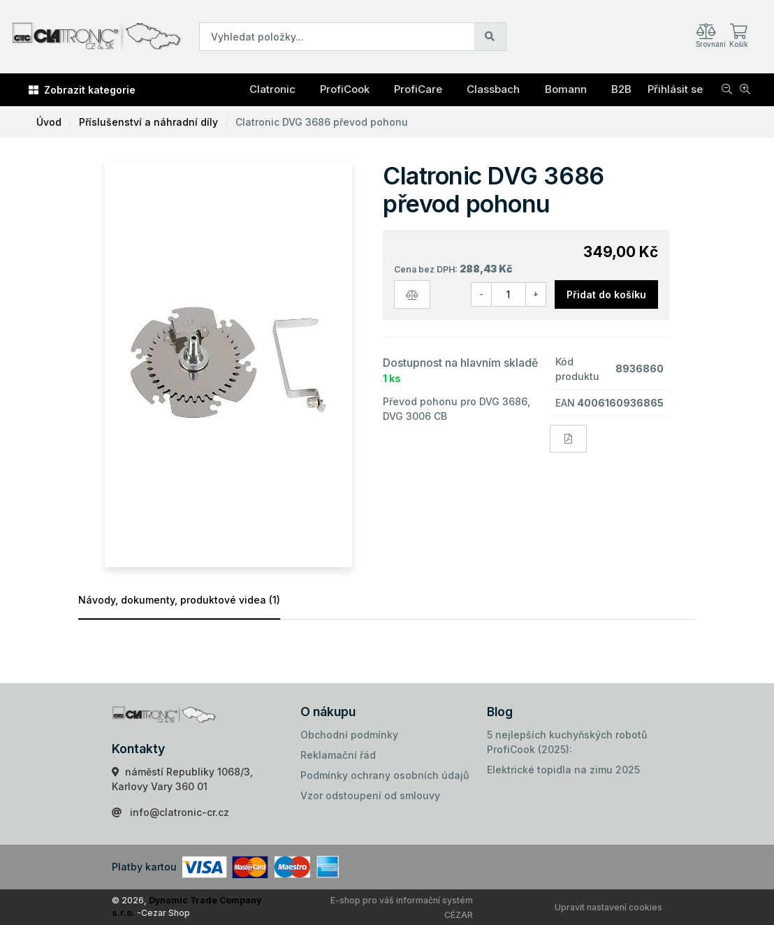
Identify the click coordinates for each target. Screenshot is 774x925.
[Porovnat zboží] (412, 294)
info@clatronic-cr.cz (179, 812)
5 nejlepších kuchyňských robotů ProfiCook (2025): (567, 742)
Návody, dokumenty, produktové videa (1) (179, 600)
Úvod (48, 122)
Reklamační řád (338, 755)
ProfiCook (345, 89)
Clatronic (272, 89)
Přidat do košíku (606, 294)
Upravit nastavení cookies (608, 907)
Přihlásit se (675, 89)
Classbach (493, 89)
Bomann (566, 89)
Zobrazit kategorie (82, 90)
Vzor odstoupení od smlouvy (370, 795)
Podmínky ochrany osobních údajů (384, 775)
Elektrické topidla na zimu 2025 (563, 769)
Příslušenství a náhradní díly (148, 122)
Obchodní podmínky (349, 735)
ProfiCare (418, 89)
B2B (621, 89)
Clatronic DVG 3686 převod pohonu (321, 122)
